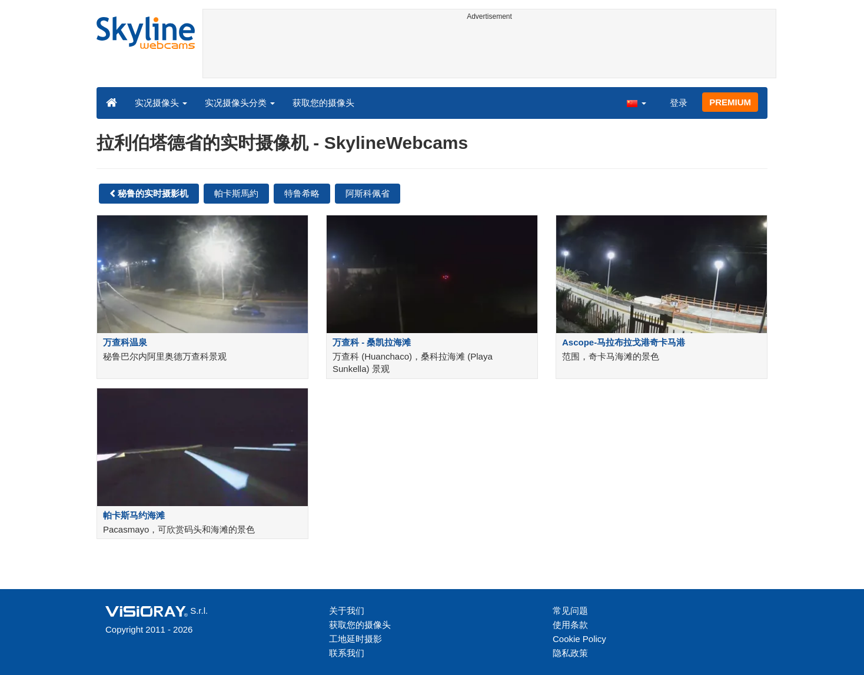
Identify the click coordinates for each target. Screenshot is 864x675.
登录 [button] (678, 103)
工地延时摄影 (355, 639)
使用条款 (570, 625)
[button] (636, 102)
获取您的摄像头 (323, 103)
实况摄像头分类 (240, 103)
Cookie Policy (579, 639)
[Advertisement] (489, 51)
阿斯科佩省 (367, 193)
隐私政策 (570, 653)
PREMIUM (730, 102)
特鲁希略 (302, 193)
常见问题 (570, 611)
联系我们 (346, 653)
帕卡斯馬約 (236, 193)
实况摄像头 (161, 103)
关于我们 (346, 611)
